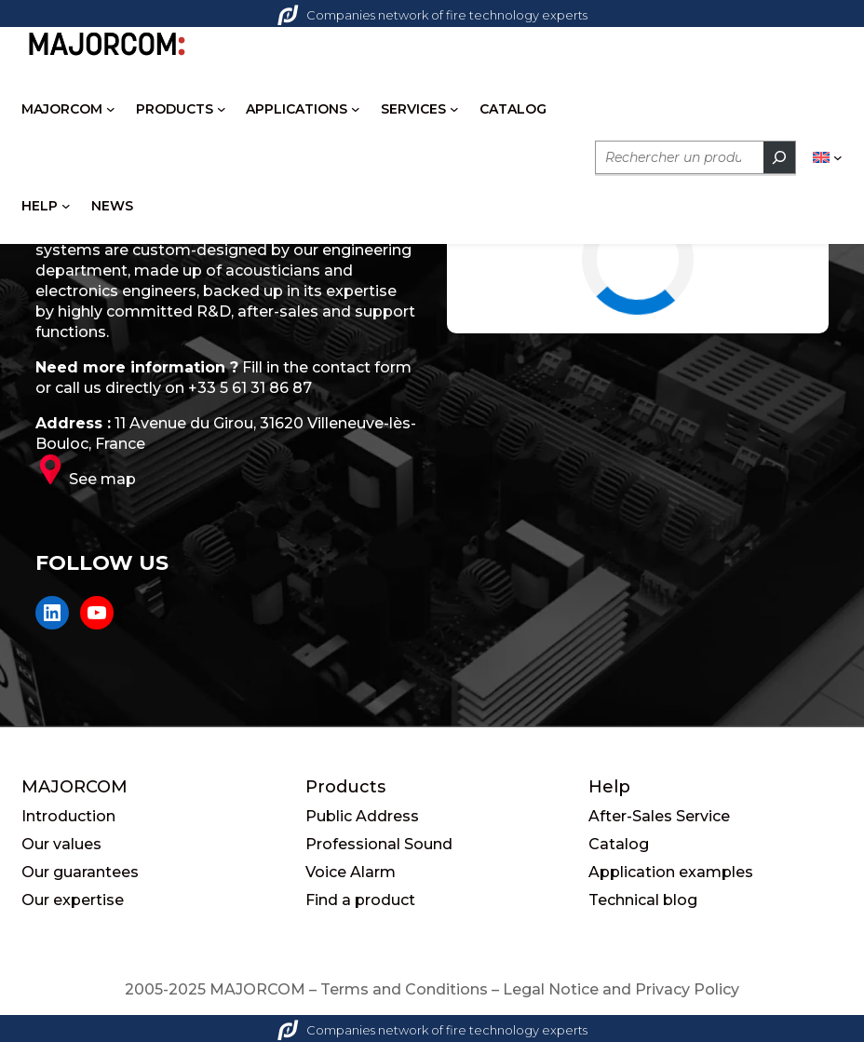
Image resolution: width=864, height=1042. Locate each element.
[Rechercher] (779, 157)
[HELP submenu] (66, 205)
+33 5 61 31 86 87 (250, 388)
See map (102, 479)
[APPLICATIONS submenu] (355, 109)
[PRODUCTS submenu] (221, 109)
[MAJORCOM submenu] (110, 109)
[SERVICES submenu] (454, 109)
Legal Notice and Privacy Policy (621, 989)
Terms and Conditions (404, 989)
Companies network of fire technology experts (432, 15)
